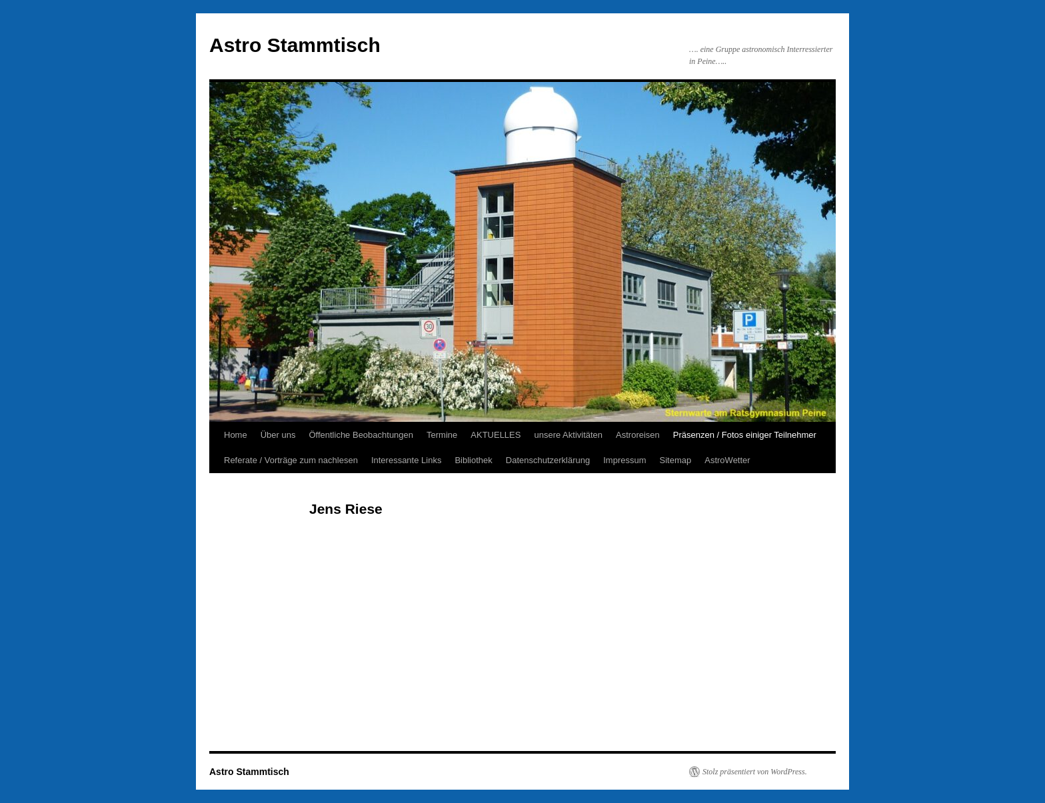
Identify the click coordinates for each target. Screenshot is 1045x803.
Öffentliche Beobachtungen (361, 435)
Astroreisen (638, 435)
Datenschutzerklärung (548, 460)
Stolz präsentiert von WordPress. (754, 771)
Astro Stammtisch (295, 45)
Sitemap (676, 460)
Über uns (278, 435)
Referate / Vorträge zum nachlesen (291, 460)
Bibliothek (473, 460)
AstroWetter (727, 460)
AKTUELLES (496, 435)
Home (235, 435)
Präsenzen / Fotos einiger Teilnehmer (744, 435)
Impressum (624, 460)
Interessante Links (406, 460)
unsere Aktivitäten (568, 435)
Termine (442, 435)
